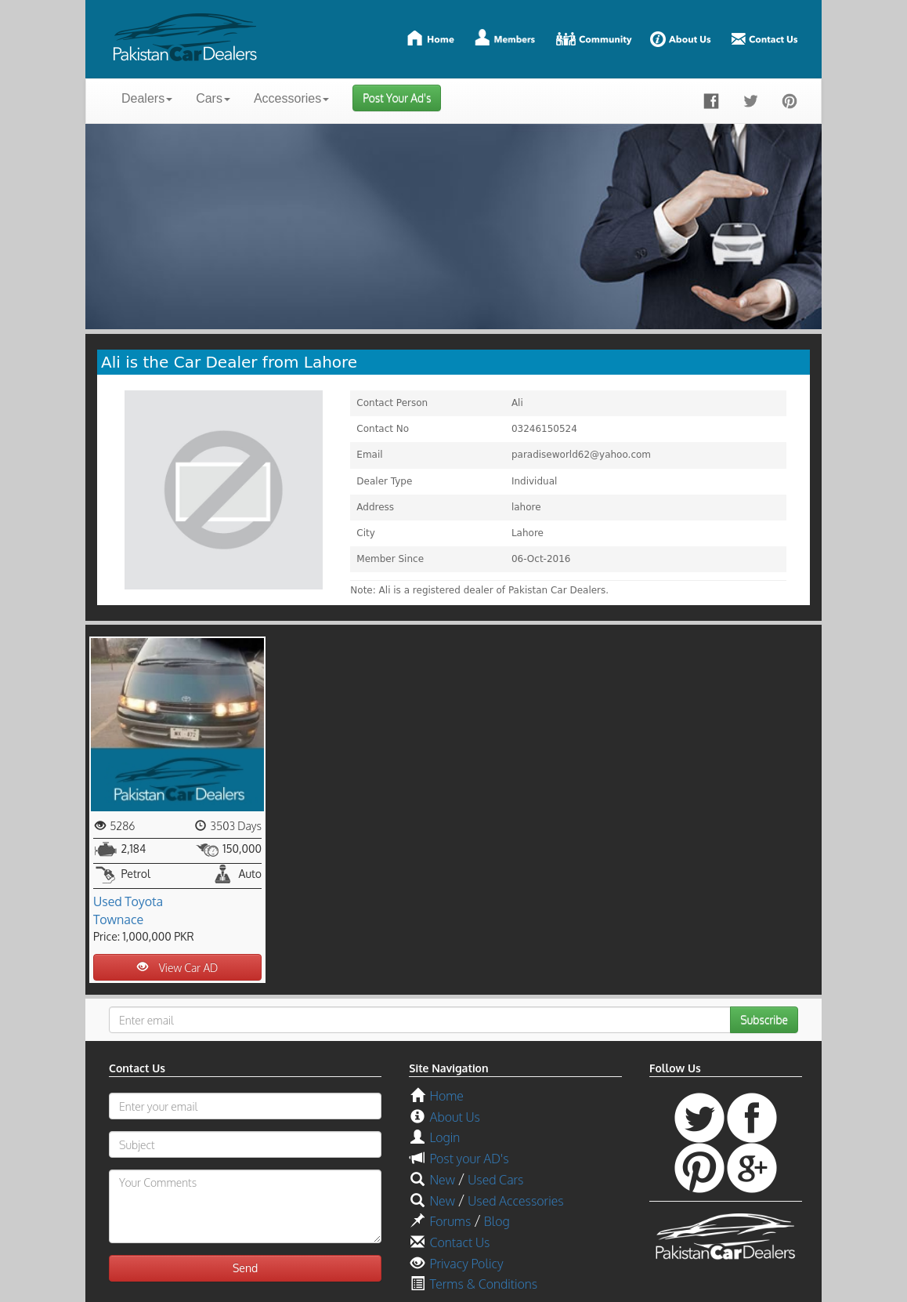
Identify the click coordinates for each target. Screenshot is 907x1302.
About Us (454, 1117)
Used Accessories (515, 1201)
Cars (213, 98)
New (441, 1180)
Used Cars (495, 1180)
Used (107, 901)
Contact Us (459, 1242)
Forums (450, 1221)
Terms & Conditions (483, 1284)
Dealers (146, 98)
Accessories (291, 98)
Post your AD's (468, 1158)
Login (444, 1137)
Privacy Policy (466, 1263)
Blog (497, 1221)
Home (446, 1096)
